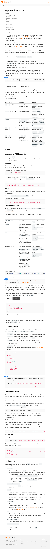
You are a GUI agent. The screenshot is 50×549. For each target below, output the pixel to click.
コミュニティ (22, 543)
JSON (22, 38)
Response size (9, 30)
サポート (22, 541)
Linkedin (35, 541)
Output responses (9, 24)
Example (8, 16)
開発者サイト (22, 544)
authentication (20, 509)
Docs (13, 2)
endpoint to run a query (24, 282)
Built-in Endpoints (19, 46)
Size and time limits (9, 26)
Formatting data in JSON (11, 22)
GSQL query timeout (10, 29)
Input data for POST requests (11, 18)
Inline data (8, 19)
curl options (8, 32)
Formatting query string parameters (12, 15)
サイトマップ (43, 546)
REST (26, 36)
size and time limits (32, 507)
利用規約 (42, 544)
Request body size (9, 27)
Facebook (35, 543)
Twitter (35, 544)
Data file (8, 21)
